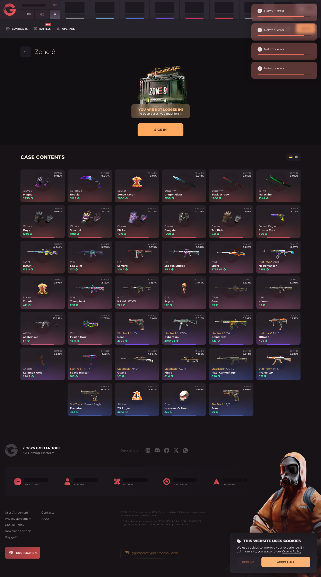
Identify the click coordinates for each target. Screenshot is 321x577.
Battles (42, 28)
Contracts (16, 28)
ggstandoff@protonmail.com (151, 552)
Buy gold (11, 537)
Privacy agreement (18, 519)
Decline (248, 562)
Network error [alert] (285, 13)
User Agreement (16, 512)
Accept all (286, 562)
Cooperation (23, 552)
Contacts (47, 512)
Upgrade (65, 28)
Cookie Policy (14, 525)
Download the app (18, 531)
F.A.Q (45, 519)
